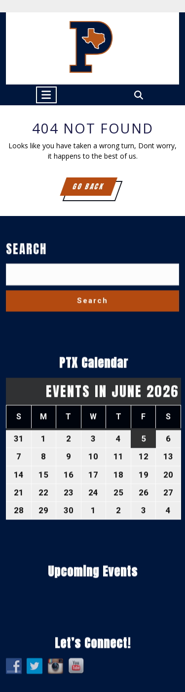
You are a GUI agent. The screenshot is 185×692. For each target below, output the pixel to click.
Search (26, 396)
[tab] (46, 94)
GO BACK (94, 188)
